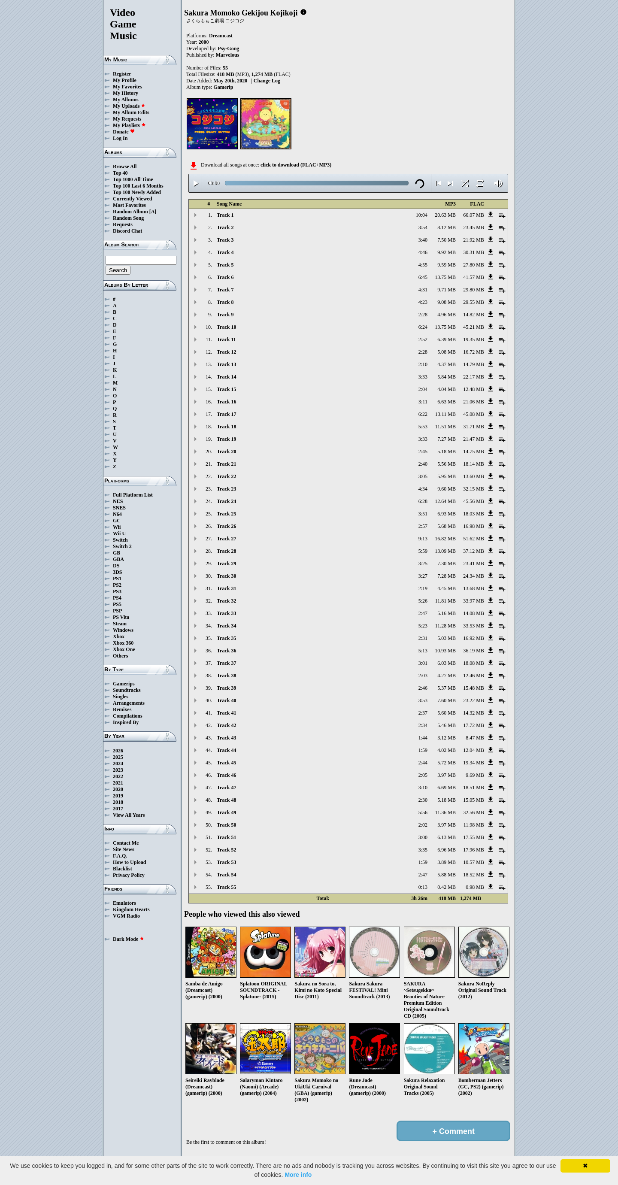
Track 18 (226, 427)
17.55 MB (473, 837)
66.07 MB (473, 215)
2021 (118, 783)
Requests (123, 224)
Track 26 (226, 526)
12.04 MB (473, 750)
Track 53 (226, 862)
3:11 (422, 402)
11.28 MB (445, 626)
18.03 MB (473, 514)
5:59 (422, 551)
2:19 (422, 588)
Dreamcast (221, 36)
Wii (117, 527)
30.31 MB (473, 252)
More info (298, 1174)
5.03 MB (446, 638)
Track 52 (226, 850)
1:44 (422, 738)
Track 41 (226, 713)
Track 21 (226, 464)
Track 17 (226, 414)
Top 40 (120, 173)
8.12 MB (446, 227)
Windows (123, 630)
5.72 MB (446, 763)
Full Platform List (133, 495)
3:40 (422, 240)
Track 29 (226, 564)
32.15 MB (473, 489)
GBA (118, 559)
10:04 (421, 215)
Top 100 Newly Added (137, 192)
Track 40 (226, 700)
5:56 (422, 812)
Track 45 (226, 763)
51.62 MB (473, 539)
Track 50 (226, 825)
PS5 (117, 604)
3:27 (422, 576)
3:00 (422, 837)
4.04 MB (446, 389)
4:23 (422, 302)
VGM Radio (126, 916)
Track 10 (226, 327)
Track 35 (226, 638)
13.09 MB (445, 551)
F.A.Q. (120, 856)
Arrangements (129, 703)
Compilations (127, 716)
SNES (119, 508)
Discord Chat (127, 231)
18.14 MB (473, 464)
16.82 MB (445, 539)
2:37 (422, 713)
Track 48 (226, 800)
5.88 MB (446, 875)
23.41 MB (473, 564)
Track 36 (226, 651)
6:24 (422, 327)
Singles (120, 697)
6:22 (422, 414)
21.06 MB (473, 402)
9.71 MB (446, 290)
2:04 (422, 389)
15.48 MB (473, 688)
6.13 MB (446, 837)
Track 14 (226, 377)
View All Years (129, 815)
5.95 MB (446, 476)
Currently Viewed (132, 199)
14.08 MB (473, 613)
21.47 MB (473, 439)
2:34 (422, 725)
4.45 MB (446, 588)
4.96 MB (446, 315)
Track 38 (226, 676)
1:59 (422, 750)
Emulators (124, 903)
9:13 (422, 539)
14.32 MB (473, 713)
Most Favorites (129, 205)
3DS (117, 572)
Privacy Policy (129, 875)
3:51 (422, 514)
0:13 (422, 887)
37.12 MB (473, 551)
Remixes (122, 709)
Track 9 (225, 315)
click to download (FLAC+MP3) (296, 165)
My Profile (124, 80)
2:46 (422, 688)
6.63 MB (446, 402)
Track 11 (226, 339)
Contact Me (126, 843)
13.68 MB (473, 588)
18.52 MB (473, 875)
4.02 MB (446, 750)
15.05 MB (473, 800)
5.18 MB (446, 452)
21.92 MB (473, 240)
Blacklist (122, 869)
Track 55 (226, 887)
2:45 (422, 452)
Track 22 (226, 476)
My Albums (126, 100)
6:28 (422, 501)
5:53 (422, 427)
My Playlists (129, 125)
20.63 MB (445, 215)
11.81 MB (445, 601)
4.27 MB (446, 676)
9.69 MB (475, 775)
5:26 (422, 601)
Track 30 (226, 576)
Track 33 (226, 613)
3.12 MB (446, 738)
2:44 (422, 763)
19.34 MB (473, 763)
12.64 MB (445, 501)
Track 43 (226, 738)
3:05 (422, 476)
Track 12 (226, 352)
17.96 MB (473, 850)
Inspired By (126, 722)
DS (116, 566)
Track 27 (226, 539)
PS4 (117, 598)
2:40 (422, 464)
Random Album (130, 212)
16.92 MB (473, 638)
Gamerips (124, 684)
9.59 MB (446, 265)
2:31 (422, 638)
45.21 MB (473, 327)
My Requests (127, 119)
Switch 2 (122, 546)
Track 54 (226, 875)
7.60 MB (446, 700)
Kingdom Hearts (131, 909)
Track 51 (226, 837)
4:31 (422, 290)
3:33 (422, 377)
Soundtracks (127, 690)
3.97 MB (446, 775)
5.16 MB (446, 613)
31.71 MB (473, 427)
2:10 (422, 364)
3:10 (422, 788)
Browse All (124, 167)
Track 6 (225, 277)
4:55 (422, 265)
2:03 (422, 676)
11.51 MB (445, 427)
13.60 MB (473, 476)
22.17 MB (473, 377)
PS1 (117, 579)
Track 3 (225, 240)
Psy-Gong (228, 48)
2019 (118, 796)
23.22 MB (473, 700)
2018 (118, 802)
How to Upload (129, 862)
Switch (120, 540)
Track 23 (226, 489)
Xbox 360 (123, 643)
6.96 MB (446, 850)
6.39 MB (446, 339)
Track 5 (225, 265)
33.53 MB (473, 626)
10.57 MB (473, 862)
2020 (118, 789)
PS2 (117, 585)
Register (122, 74)
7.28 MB (446, 576)
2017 (118, 809)
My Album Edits (131, 112)
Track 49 (226, 812)
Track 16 (226, 402)
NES (118, 501)
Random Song (128, 218)
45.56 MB (473, 501)
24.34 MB (473, 576)
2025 (118, 757)
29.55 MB (473, 302)
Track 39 (226, 688)
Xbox (118, 636)
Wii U (119, 533)
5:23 (422, 626)
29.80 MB (473, 290)
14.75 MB (473, 452)
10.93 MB (445, 651)
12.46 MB (473, 676)
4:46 (422, 252)
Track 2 (225, 227)
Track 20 (226, 452)
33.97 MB (473, 601)
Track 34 (226, 626)
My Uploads (129, 106)
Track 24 (226, 501)
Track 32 (226, 601)
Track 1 (225, 215)
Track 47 (226, 788)
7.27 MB (446, 439)
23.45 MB (473, 227)
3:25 (422, 564)
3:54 (422, 227)
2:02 (422, 825)
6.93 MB (446, 514)
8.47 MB (475, 738)
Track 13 (226, 364)
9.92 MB (446, 252)
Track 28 (226, 551)
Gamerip (223, 87)
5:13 (422, 651)
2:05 (422, 775)
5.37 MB (446, 688)
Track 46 (226, 775)
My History (125, 93)
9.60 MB (446, 489)
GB (116, 553)
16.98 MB (473, 526)
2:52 (422, 339)
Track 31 (226, 588)
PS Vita (121, 617)
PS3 (117, 591)
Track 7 (225, 290)
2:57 (422, 526)
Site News (123, 849)
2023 (118, 770)
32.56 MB (473, 812)
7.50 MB (446, 240)
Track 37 (226, 663)
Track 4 (225, 252)
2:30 (422, 800)
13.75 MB (445, 277)
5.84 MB (446, 377)
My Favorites (127, 87)
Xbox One (124, 649)
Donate (124, 132)
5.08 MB (446, 352)
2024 (118, 764)
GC (117, 521)
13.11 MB (445, 414)
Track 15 (226, 389)
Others (120, 656)
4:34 (422, 489)
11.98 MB (474, 825)
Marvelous (227, 55)
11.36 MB (445, 812)
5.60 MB (446, 713)
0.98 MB (475, 887)
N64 (117, 514)
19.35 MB (473, 339)
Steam (120, 624)
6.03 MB (446, 663)
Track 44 (226, 750)
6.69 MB (446, 788)
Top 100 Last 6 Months (138, 186)
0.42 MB (446, 887)
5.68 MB (446, 526)
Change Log (267, 81)
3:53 (422, 700)
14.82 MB (473, 315)
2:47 (422, 613)
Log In (120, 138)
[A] (153, 212)
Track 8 (225, 302)
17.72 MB (473, 725)
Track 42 (226, 725)
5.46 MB (446, 725)
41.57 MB (473, 277)
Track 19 (226, 439)
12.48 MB (473, 389)
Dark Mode (128, 939)
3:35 (422, 850)
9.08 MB (446, 302)
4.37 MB (446, 364)
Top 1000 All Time (133, 179)
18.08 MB (473, 663)
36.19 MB (473, 651)
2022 (118, 776)
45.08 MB (473, 414)
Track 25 (226, 514)
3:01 (422, 663)
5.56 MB (446, 464)
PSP (117, 611)
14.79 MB (473, 364)
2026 (118, 751)
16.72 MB (473, 352)
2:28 (422, 315)
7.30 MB (446, 564)
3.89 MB (446, 862)
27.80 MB (473, 265)
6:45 (422, 277)
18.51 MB (473, 788)
